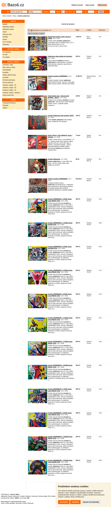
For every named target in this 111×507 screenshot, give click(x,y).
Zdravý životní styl (8, 95)
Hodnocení (16, 496)
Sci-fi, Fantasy (7, 42)
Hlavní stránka (7, 16)
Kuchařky (5, 77)
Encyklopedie (7, 70)
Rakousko (30, 503)
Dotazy (10, 496)
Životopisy (6, 44)
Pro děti (5, 54)
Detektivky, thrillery (8, 27)
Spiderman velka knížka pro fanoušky (60, 56)
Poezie (5, 39)
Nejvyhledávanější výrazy (18, 501)
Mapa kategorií (5, 501)
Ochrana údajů (42, 496)
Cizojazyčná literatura (9, 103)
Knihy (14, 16)
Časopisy (5, 105)
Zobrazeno (102, 30)
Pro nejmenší (7, 52)
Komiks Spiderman (54, 159)
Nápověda (4, 496)
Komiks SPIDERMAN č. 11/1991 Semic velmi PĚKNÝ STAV (60, 318)
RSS (49, 496)
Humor (5, 32)
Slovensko (19, 503)
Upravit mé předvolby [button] (91, 502)
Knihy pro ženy (7, 34)
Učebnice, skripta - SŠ (9, 87)
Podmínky (34, 496)
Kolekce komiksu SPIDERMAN (57, 76)
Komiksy (5, 37)
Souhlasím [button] (64, 502)
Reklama (28, 496)
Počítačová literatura (9, 80)
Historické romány (8, 29)
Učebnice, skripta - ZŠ (9, 85)
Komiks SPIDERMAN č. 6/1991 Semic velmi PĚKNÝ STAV (60, 295)
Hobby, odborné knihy (9, 75)
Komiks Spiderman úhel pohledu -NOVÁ (61, 115)
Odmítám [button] (75, 502)
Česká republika (10, 503)
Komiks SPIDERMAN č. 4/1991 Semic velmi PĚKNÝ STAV (60, 200)
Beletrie (5, 24)
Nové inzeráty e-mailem (36, 33)
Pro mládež (6, 57)
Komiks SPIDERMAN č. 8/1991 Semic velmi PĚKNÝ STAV (60, 414)
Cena (77, 30)
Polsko (25, 503)
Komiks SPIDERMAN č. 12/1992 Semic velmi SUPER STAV (60, 461)
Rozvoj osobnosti (8, 82)
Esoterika (5, 72)
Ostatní (5, 108)
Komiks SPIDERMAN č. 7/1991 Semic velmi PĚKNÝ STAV (60, 390)
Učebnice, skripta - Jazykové (11, 92)
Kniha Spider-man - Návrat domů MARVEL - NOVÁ (58, 97)
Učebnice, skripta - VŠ (9, 90)
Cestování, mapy (8, 65)
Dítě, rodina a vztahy (9, 67)
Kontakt (22, 496)
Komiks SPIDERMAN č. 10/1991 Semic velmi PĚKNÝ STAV (60, 271)
